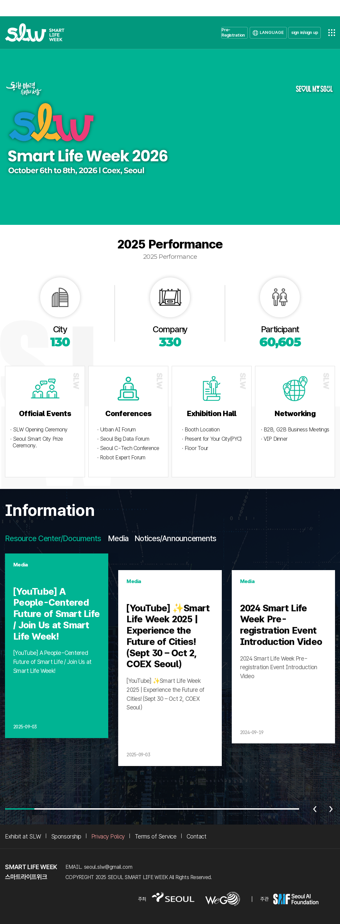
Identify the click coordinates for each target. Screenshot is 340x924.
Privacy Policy (108, 836)
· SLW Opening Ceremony (39, 429)
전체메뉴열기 (331, 32)
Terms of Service (156, 836)
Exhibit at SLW (23, 836)
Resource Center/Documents (53, 538)
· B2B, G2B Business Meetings (295, 429)
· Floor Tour (195, 448)
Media (118, 538)
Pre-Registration (233, 32)
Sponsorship (66, 836)
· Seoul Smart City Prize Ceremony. (36, 442)
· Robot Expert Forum (121, 457)
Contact (197, 836)
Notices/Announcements (175, 538)
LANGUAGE (272, 32)
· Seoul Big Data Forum (123, 439)
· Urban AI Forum (116, 429)
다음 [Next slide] (331, 809)
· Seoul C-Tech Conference (128, 448)
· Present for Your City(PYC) (211, 439)
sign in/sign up (304, 32)
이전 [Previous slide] (315, 809)
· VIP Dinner (274, 439)
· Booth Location (200, 429)
